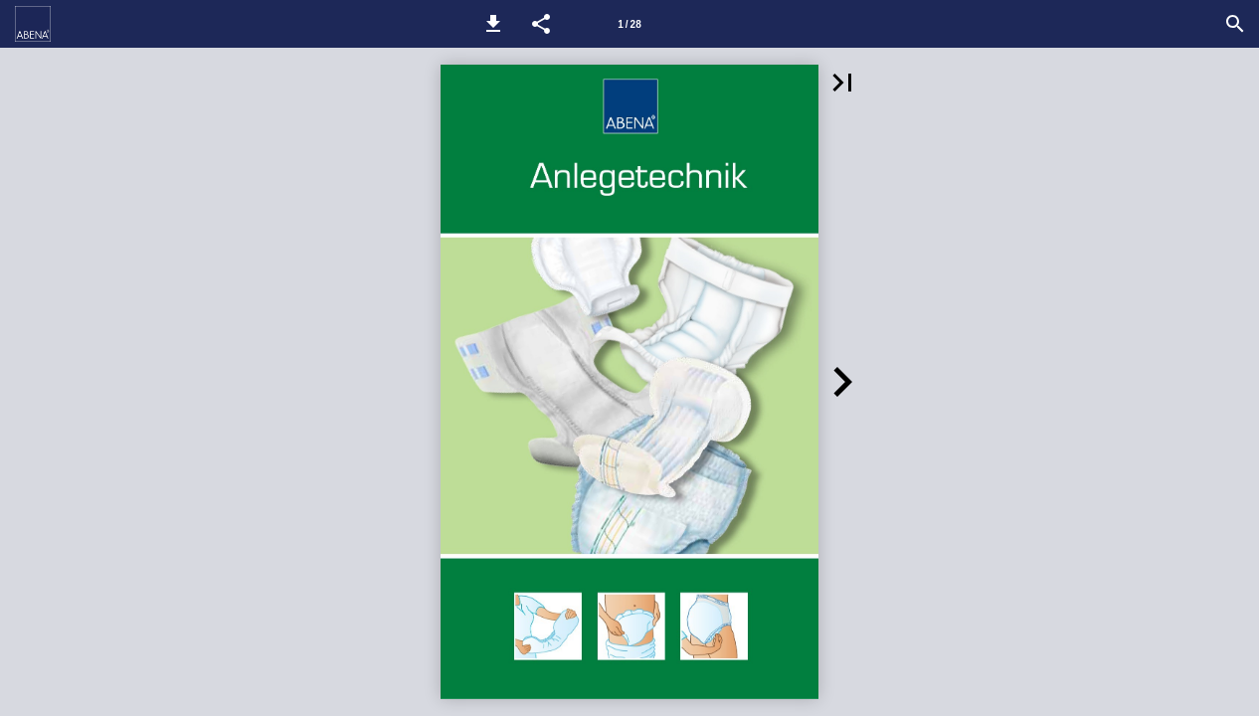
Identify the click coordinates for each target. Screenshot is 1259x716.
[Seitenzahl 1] (629, 24)
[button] (493, 24)
